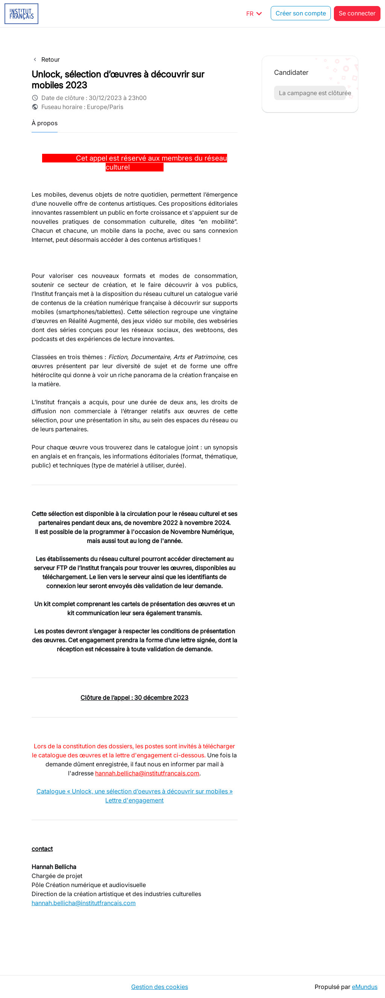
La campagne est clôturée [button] (312, 93)
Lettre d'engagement (134, 800)
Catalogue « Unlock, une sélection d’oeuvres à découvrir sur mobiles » (134, 791)
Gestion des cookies (159, 986)
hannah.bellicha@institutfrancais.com (147, 773)
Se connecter (357, 13)
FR (255, 13)
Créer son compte (301, 13)
